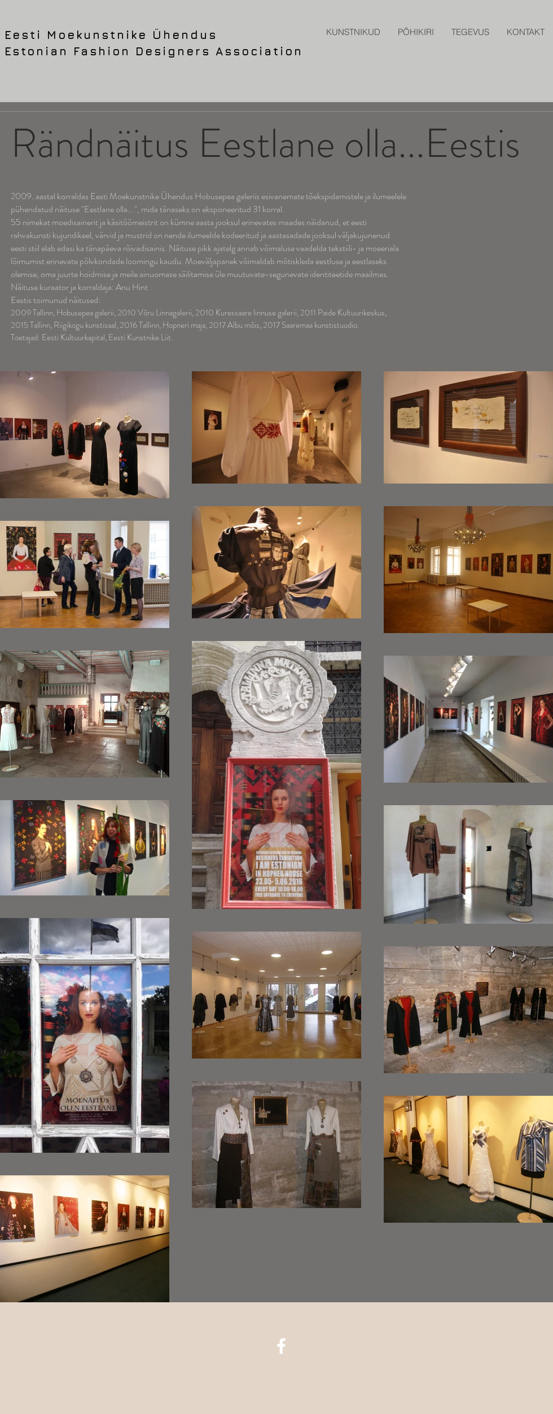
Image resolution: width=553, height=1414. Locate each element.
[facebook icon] (281, 1346)
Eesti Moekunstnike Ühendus (111, 34)
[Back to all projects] (276, 1322)
